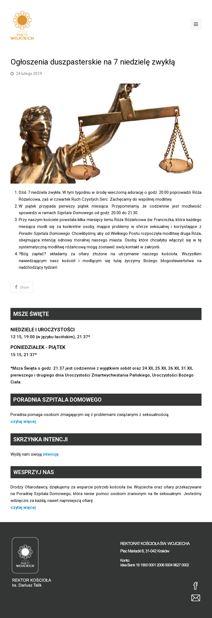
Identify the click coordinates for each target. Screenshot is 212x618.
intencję (51, 454)
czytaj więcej (23, 421)
